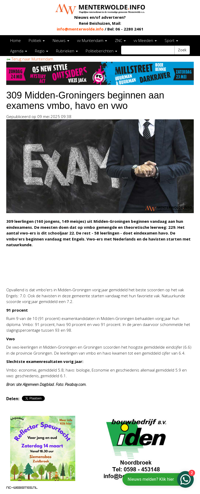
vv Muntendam (92, 40)
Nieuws (61, 40)
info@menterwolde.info (80, 29)
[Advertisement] (67, 275)
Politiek (37, 40)
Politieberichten (101, 50)
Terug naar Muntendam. (30, 58)
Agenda (18, 50)
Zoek (182, 49)
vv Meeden (145, 40)
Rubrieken (67, 50)
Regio (41, 50)
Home (15, 40)
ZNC (120, 40)
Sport (171, 40)
